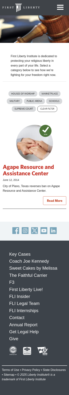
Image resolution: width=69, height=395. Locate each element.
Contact (16, 317)
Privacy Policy (31, 369)
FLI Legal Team (24, 303)
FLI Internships (23, 310)
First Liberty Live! (26, 289)
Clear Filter (47, 108)
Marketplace (50, 93)
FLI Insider (19, 296)
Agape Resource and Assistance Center (28, 170)
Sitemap (9, 374)
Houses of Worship (23, 93)
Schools (54, 101)
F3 (11, 282)
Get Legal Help (24, 331)
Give (13, 338)
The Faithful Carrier (28, 275)
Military (15, 101)
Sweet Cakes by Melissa (33, 268)
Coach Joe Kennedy (29, 261)
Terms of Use (10, 369)
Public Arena (34, 101)
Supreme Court (24, 108)
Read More (54, 201)
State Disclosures (54, 369)
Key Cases (20, 254)
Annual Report (23, 324)
